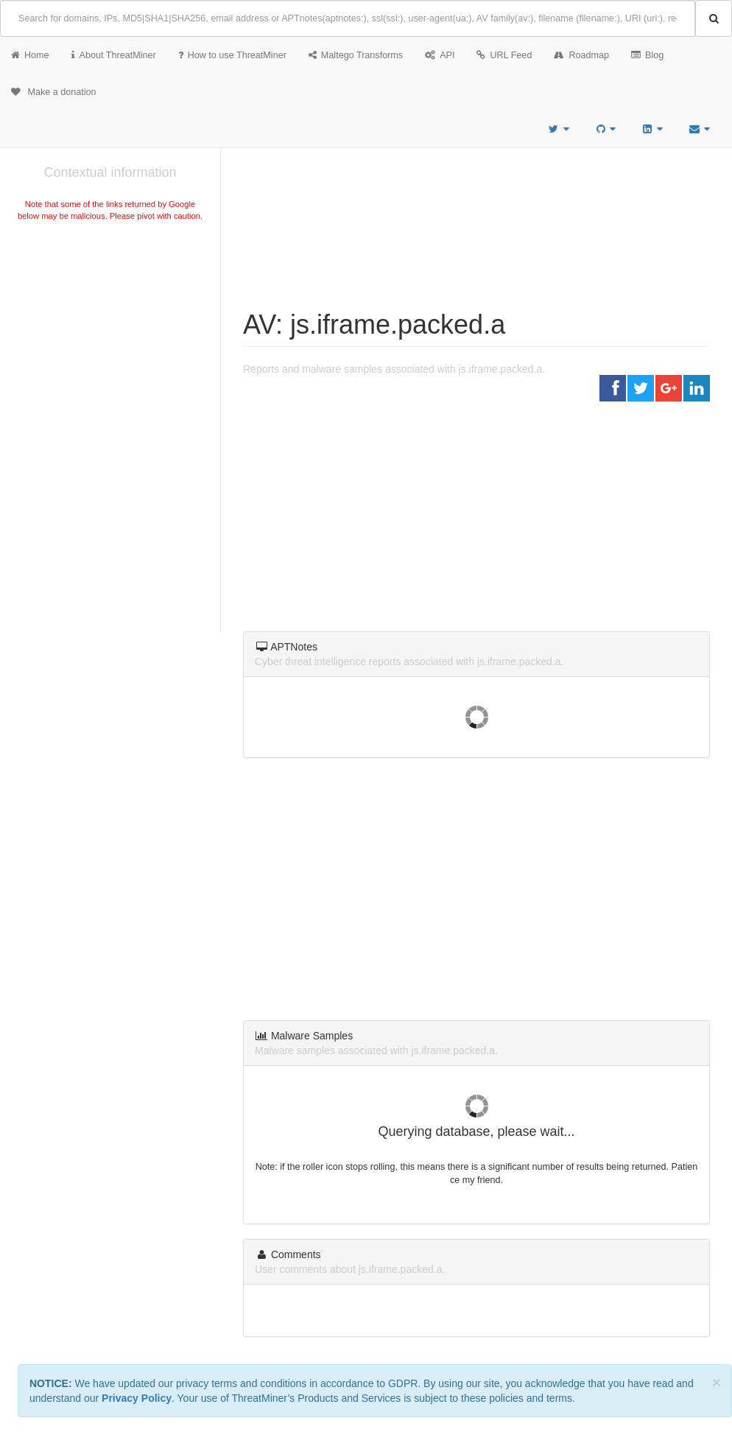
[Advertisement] (110, 334)
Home (30, 55)
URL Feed (504, 55)
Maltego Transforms (356, 55)
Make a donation (53, 92)
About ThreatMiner (113, 55)
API (439, 55)
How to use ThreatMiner (232, 55)
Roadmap (581, 55)
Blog (647, 55)
